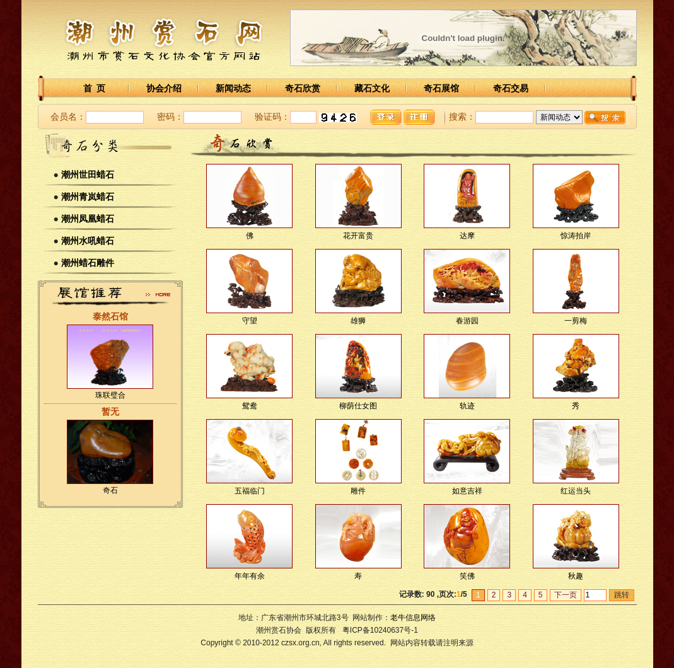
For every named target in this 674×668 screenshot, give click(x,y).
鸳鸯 (249, 405)
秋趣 (575, 576)
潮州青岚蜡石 (87, 197)
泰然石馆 (110, 316)
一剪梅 (575, 320)
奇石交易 (510, 88)
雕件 (358, 491)
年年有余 (250, 576)
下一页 (565, 594)
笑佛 (467, 576)
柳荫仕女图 (358, 405)
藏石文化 (372, 88)
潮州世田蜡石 (87, 175)
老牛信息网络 (413, 617)
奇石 (110, 490)
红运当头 (576, 491)
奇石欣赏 (302, 88)
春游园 (467, 320)
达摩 (467, 235)
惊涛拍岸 (576, 235)
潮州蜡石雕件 (87, 263)
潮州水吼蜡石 (87, 241)
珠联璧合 (110, 395)
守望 (249, 320)
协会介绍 (164, 88)
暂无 (110, 411)
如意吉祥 (467, 491)
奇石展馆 (441, 88)
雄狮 (358, 320)
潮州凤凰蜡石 (87, 219)
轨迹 (467, 405)
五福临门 (250, 491)
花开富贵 (358, 235)
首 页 (94, 88)
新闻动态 (233, 88)
